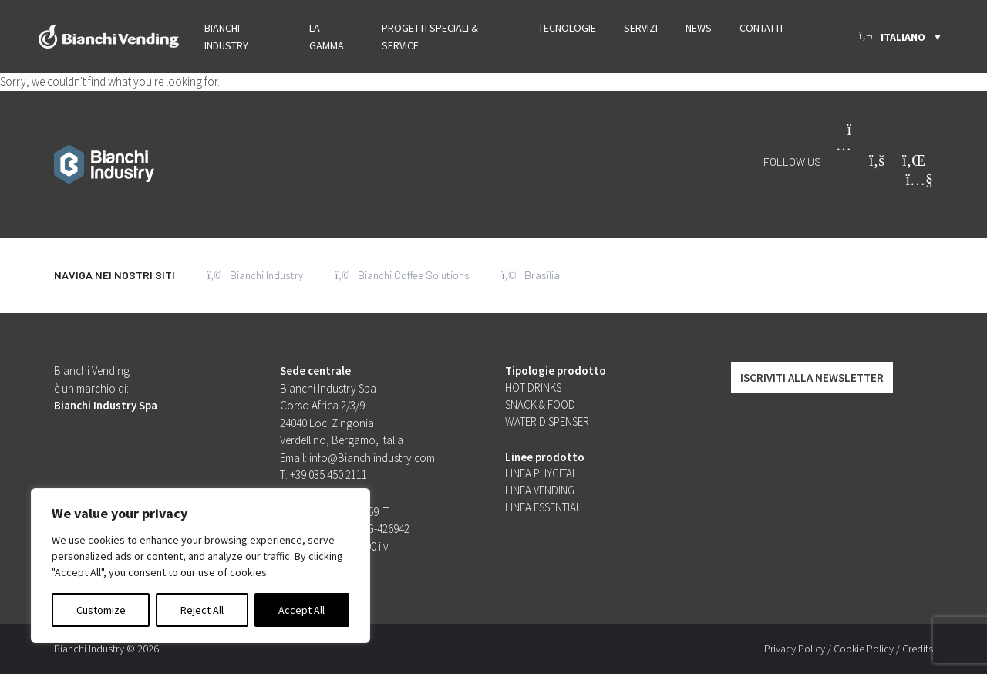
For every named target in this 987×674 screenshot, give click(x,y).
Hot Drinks (533, 387)
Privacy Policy (794, 648)
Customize (101, 610)
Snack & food (540, 404)
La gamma (326, 36)
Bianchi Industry (226, 36)
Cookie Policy (864, 648)
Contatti (761, 28)
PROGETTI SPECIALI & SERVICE (430, 36)
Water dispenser (547, 421)
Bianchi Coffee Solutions (402, 275)
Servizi (641, 28)
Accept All (301, 610)
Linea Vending (539, 490)
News (699, 28)
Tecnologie (567, 28)
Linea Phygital (541, 473)
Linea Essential (543, 507)
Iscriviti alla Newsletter (812, 377)
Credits (917, 648)
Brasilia (531, 275)
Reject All (202, 610)
